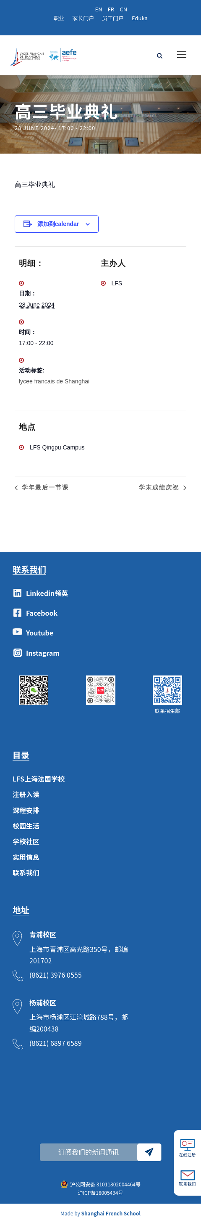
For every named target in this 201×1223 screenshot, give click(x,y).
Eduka (140, 18)
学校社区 (26, 841)
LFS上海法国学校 (39, 779)
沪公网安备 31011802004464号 (105, 1184)
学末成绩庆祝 (160, 487)
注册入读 (26, 794)
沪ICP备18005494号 (100, 1192)
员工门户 (113, 18)
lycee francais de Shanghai (54, 381)
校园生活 (26, 826)
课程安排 (26, 810)
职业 (58, 18)
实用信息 (26, 857)
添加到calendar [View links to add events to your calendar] (58, 224)
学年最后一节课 (44, 487)
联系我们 (26, 872)
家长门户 (83, 18)
